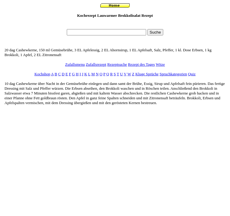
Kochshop (42, 74)
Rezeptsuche (117, 64)
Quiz (192, 74)
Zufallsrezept (96, 64)
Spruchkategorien (173, 74)
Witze (160, 64)
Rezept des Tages (141, 64)
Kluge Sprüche (147, 74)
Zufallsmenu (75, 64)
